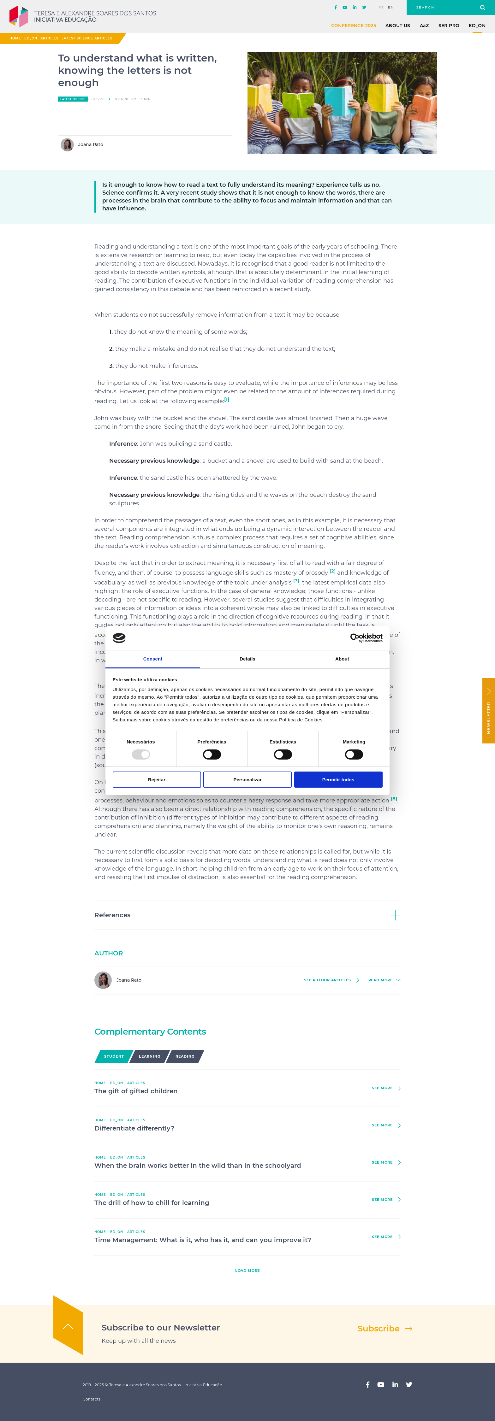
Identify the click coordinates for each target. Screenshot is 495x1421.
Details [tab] (247, 658)
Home (15, 38)
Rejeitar (156, 779)
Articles (49, 38)
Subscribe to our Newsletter (161, 1328)
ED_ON (477, 25)
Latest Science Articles (87, 38)
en (391, 7)
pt (381, 7)
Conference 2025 (353, 25)
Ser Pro (448, 25)
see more (382, 1088)
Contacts (91, 1399)
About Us (397, 25)
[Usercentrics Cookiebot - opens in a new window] (355, 638)
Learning (150, 1056)
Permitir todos (338, 779)
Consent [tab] (153, 658)
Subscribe (379, 1329)
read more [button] (380, 980)
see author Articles (327, 980)
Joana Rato (82, 144)
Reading (185, 1056)
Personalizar (247, 779)
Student (114, 1056)
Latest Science (73, 99)
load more (247, 1271)
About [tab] (342, 658)
